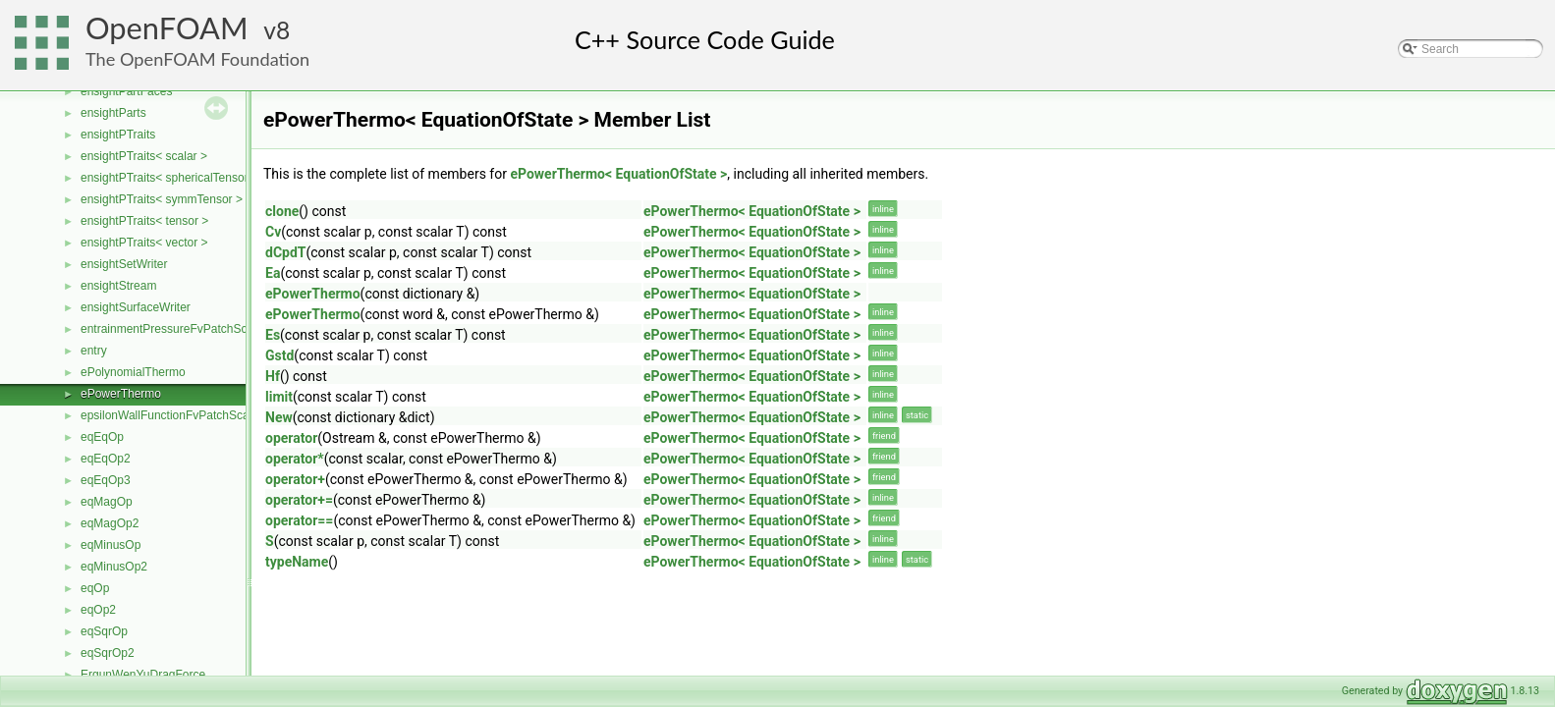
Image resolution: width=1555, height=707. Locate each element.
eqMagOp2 (110, 523)
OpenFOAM (167, 28)
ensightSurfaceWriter (136, 307)
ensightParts (113, 113)
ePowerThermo (121, 394)
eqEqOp (102, 437)
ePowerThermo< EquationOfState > (618, 174)
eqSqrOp (104, 631)
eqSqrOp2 (108, 653)
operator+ (295, 479)
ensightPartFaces (126, 91)
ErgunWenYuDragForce (143, 674)
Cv (273, 232)
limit (279, 397)
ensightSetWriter (124, 264)
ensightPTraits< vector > (144, 242)
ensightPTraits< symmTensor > (162, 199)
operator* (294, 458)
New (279, 417)
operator (291, 438)
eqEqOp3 (106, 480)
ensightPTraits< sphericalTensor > (169, 178)
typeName (296, 562)
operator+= (299, 500)
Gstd (279, 355)
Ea (272, 273)
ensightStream (118, 286)
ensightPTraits (118, 134)
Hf (272, 376)
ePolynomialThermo (133, 372)
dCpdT (285, 252)
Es (272, 335)
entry (94, 350)
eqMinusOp (110, 545)
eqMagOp (107, 502)
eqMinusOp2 (114, 566)
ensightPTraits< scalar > (144, 156)
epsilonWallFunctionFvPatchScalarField (184, 415)
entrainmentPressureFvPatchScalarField (186, 329)
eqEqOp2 (106, 458)
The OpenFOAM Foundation (197, 59)
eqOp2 (98, 610)
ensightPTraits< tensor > (144, 221)
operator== (299, 520)
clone (282, 211)
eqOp (95, 588)
